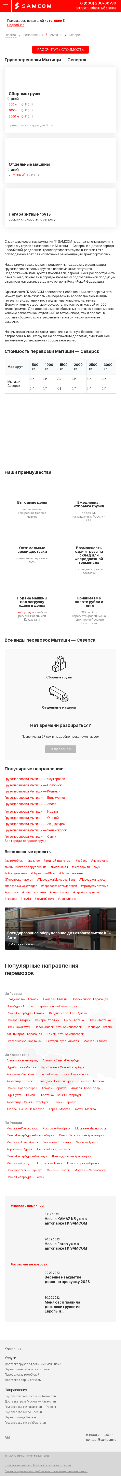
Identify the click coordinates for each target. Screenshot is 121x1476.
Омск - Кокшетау (18, 1027)
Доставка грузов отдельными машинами (33, 1364)
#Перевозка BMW (43, 873)
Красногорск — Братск (83, 1163)
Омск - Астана (74, 1020)
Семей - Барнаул (64, 1102)
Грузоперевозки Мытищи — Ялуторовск (35, 779)
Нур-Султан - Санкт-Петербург (62, 1067)
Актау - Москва (85, 1109)
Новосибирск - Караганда (90, 999)
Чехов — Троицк (87, 1142)
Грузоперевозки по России (23, 1412)
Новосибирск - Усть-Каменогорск (58, 1027)
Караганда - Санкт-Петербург (28, 1102)
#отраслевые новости (29, 1264)
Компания (13, 1349)
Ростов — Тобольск (57, 1142)
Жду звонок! (60, 749)
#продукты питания (94, 886)
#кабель (81, 861)
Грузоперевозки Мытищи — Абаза (30, 804)
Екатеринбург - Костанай (24, 1041)
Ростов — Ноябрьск (56, 1128)
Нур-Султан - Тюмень (21, 1095)
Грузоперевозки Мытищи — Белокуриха (35, 798)
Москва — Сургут (19, 1163)
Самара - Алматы (55, 999)
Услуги (10, 1358)
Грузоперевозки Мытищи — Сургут (31, 837)
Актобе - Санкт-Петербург (25, 1109)
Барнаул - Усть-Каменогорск (57, 1006)
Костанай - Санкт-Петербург (61, 1095)
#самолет (11, 892)
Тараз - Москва (59, 1109)
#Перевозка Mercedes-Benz (56, 880)
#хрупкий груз (44, 899)
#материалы (99, 861)
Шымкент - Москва (91, 1081)
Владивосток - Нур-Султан (68, 1013)
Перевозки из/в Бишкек (21, 1417)
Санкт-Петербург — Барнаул (27, 1156)
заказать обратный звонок (96, 8)
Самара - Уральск (47, 1020)
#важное (34, 861)
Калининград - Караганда (24, 1034)
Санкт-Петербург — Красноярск (81, 1135)
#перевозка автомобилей (59, 886)
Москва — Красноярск (22, 1128)
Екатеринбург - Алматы (62, 1041)
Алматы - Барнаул (54, 1088)
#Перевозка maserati (19, 880)
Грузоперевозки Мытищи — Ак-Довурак (35, 824)
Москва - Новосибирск (23, 1142)
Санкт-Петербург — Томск (25, 1177)
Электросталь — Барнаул (24, 1170)
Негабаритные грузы (30, 214)
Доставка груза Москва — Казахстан (30, 1401)
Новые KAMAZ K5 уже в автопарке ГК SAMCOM (66, 1221)
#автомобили (14, 861)
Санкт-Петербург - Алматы (25, 1013)
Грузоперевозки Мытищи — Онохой (32, 818)
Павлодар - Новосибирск (55, 1081)
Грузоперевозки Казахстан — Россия (30, 1407)
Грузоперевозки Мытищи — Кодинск (32, 791)
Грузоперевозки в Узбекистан (25, 1423)
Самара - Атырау (18, 1020)
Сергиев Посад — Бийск (54, 1149)
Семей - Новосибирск (22, 1088)
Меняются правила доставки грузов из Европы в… (62, 1307)
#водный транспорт (58, 861)
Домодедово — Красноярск (71, 1156)
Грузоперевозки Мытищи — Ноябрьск (33, 785)
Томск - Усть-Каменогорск (65, 1034)
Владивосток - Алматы (22, 999)
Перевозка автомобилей (22, 1375)
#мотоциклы (59, 867)
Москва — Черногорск (91, 1128)
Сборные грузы (24, 94)
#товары (11, 899)
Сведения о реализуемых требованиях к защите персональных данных (46, 1471)
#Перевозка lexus (71, 873)
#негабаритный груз (86, 867)
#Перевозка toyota (92, 880)
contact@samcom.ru (101, 1439)
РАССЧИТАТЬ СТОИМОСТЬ (60, 50)
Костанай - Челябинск (22, 1074)
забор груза (26, 612)
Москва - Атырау (95, 1041)
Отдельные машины (29, 164)
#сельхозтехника (34, 892)
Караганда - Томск (20, 1081)
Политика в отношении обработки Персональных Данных (38, 1465)
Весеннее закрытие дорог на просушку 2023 (67, 1280)
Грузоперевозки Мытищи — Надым (31, 812)
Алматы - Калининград (22, 1060)
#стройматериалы (86, 892)
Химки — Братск (58, 1170)
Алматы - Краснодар (85, 1088)
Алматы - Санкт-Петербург (61, 1060)
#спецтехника (59, 892)
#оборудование (16, 873)
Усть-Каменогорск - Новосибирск (65, 1074)
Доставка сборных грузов (23, 1380)
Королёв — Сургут (19, 1149)
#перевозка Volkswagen (21, 886)
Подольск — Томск (49, 1163)
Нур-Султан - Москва (21, 1067)
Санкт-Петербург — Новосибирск (30, 1135)
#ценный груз (67, 899)
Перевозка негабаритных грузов (27, 1369)
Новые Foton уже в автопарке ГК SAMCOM (66, 1246)
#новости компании (27, 1206)
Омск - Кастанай (100, 1020)
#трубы (26, 899)
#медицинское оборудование (25, 867)
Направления (16, 1390)
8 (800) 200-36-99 (98, 3)
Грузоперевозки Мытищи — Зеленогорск (36, 830)
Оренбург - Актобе (20, 1006)
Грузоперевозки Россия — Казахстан (30, 1396)
